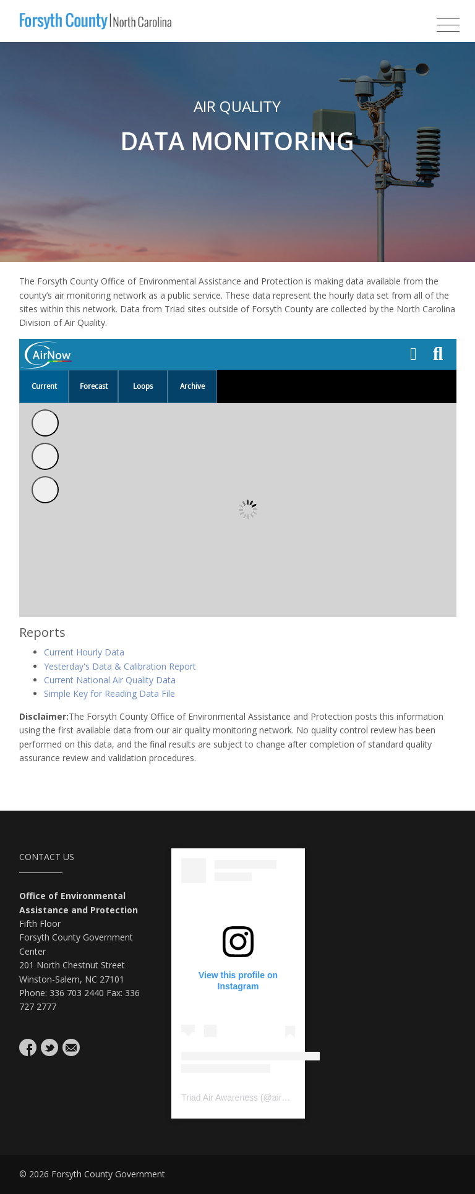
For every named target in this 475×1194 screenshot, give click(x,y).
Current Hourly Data (84, 652)
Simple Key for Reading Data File (109, 693)
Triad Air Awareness (219, 1097)
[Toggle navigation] (448, 26)
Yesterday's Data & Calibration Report (120, 666)
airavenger (292, 1097)
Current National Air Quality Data (110, 680)
